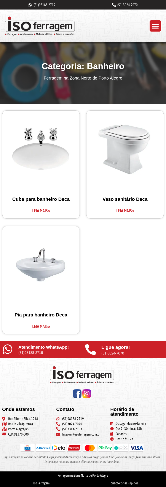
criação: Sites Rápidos (124, 483)
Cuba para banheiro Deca (41, 199)
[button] (155, 26)
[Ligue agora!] (90, 349)
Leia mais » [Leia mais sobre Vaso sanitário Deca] (125, 210)
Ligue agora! (115, 347)
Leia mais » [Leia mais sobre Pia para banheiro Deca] (41, 326)
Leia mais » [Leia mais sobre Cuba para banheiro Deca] (41, 210)
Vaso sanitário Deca (125, 199)
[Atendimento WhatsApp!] (7, 349)
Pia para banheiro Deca (41, 315)
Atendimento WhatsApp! (43, 347)
